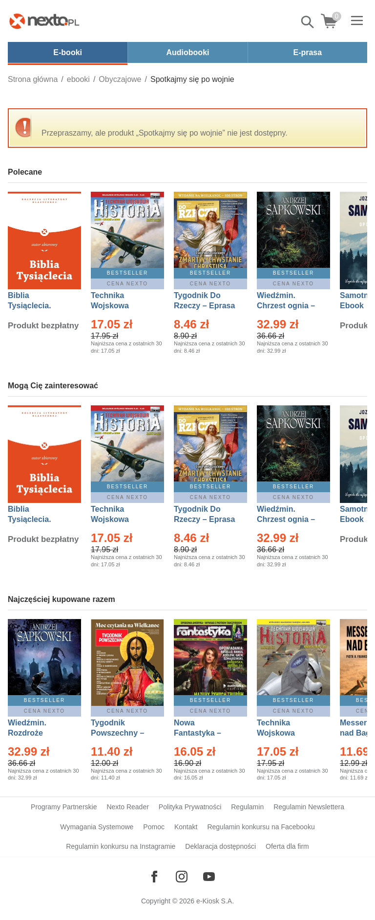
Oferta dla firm (287, 846)
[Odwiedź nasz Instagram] (181, 876)
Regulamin (247, 807)
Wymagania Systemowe (96, 827)
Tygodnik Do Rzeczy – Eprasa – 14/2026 (204, 305)
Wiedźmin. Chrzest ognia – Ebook (286, 305)
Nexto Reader (127, 807)
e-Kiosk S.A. (215, 901)
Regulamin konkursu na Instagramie (120, 846)
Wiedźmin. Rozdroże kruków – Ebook (38, 733)
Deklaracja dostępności (220, 846)
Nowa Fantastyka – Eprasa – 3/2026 (203, 733)
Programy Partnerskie (64, 807)
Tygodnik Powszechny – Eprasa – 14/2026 (122, 733)
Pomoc (154, 827)
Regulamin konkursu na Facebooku (260, 827)
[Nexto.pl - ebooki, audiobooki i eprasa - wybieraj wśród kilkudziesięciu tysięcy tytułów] (44, 21)
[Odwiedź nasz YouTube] (209, 876)
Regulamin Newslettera (308, 807)
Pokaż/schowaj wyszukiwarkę (308, 22)
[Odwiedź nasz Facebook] (154, 876)
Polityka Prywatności (190, 807)
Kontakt (185, 827)
